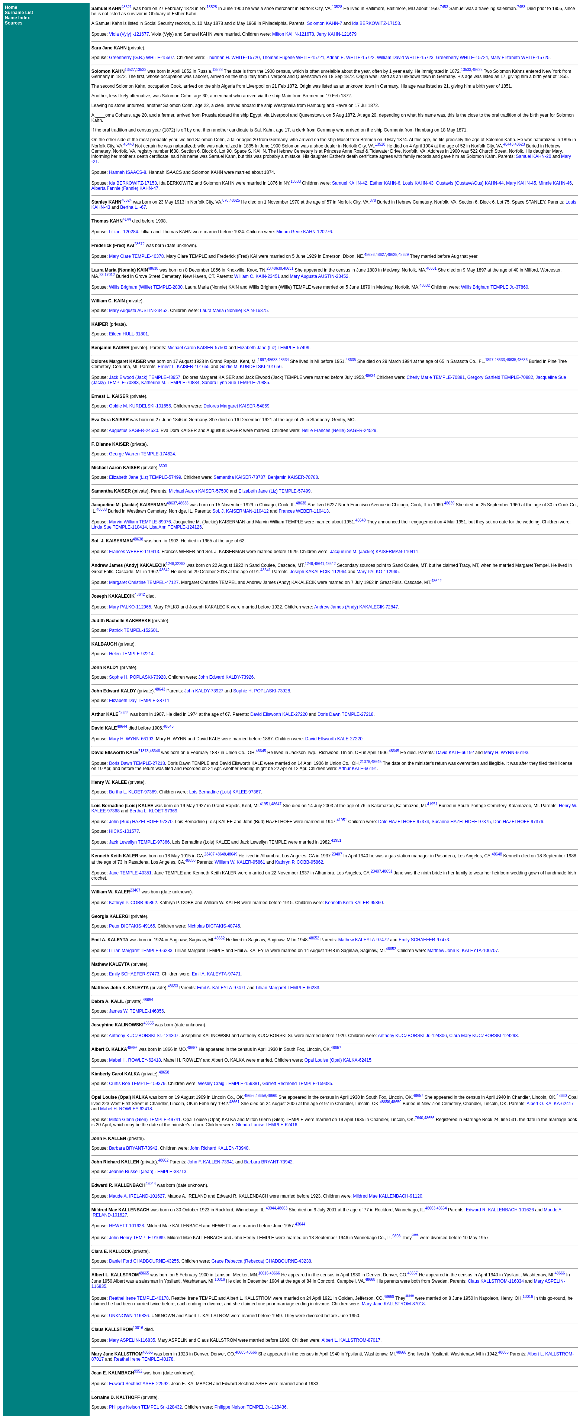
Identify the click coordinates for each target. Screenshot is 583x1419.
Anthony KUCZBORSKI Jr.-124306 (412, 1035)
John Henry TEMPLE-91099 (137, 1237)
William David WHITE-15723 (405, 57)
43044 (150, 1184)
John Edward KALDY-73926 (226, 677)
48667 (413, 1273)
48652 (220, 938)
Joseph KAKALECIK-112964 (318, 571)
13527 (130, 70)
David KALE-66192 (455, 752)
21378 (143, 751)
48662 (163, 1160)
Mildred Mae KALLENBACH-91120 (387, 1196)
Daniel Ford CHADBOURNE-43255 (144, 1261)
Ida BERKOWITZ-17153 (376, 23)
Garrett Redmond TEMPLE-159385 (297, 1083)
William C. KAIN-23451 (257, 276)
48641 (319, 564)
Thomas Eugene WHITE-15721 (293, 57)
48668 (370, 1279)
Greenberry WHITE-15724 (462, 57)
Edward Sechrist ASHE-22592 (138, 1383)
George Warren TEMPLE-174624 (142, 454)
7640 (419, 1118)
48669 (389, 1297)
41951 (265, 804)
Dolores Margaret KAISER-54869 (236, 406)
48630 (153, 268)
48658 (164, 1072)
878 (225, 200)
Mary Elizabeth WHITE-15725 (520, 57)
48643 (160, 689)
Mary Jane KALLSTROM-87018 (393, 1303)
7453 (444, 7)
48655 (149, 1023)
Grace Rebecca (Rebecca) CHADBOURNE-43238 (261, 1261)
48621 (126, 7)
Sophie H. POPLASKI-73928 (137, 677)
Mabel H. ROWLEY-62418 (135, 1060)
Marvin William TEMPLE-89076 (140, 522)
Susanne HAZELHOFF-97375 (461, 821)
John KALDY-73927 (203, 691)
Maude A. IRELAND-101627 (137, 1196)
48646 (154, 751)
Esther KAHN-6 (385, 183)
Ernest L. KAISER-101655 (183, 366)
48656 (132, 1048)
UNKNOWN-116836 (129, 1315)
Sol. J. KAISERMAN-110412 (240, 511)
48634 (283, 360)
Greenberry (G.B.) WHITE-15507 (141, 57)
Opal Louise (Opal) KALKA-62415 (338, 1060)
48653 (173, 986)
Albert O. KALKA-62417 (550, 1103)
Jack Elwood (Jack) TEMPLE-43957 (144, 377)
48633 (272, 360)
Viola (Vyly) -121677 (129, 34)
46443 (128, 144)
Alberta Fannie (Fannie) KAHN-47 (124, 188)
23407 (209, 854)
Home (11, 7)
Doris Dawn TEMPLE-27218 (346, 714)
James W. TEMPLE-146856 (136, 1011)
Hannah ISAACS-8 (127, 172)
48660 (272, 1096)
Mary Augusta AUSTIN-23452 (319, 276)
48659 (260, 1096)
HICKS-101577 (124, 831)
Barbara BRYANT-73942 (133, 1148)
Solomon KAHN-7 (324, 23)
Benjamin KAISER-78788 (293, 477)
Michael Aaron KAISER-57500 (198, 347)
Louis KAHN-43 (418, 183)
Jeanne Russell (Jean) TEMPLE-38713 (147, 1171)
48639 (449, 503)
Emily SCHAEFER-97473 (424, 939)
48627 (381, 255)
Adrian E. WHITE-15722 (350, 57)
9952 (138, 1371)
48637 (172, 503)
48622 (477, 70)
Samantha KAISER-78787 (239, 477)
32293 (180, 564)
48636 (522, 360)
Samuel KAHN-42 (349, 183)
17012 (109, 275)
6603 (163, 466)
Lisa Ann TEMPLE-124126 (175, 527)
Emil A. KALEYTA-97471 (216, 974)
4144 (127, 219)
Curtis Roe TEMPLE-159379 (137, 1083)
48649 (232, 854)
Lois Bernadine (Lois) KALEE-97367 (225, 792)
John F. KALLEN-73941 (210, 1162)
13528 (212, 7)
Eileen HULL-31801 (128, 334)
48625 (234, 200)
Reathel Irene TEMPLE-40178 (139, 1298)
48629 (403, 255)
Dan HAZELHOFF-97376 (518, 821)
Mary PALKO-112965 (378, 571)
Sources (13, 23)
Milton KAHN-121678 (293, 34)
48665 (144, 1273)
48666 (275, 1273)
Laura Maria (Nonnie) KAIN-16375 (234, 310)
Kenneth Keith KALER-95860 (354, 902)
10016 (263, 1273)
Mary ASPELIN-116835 (132, 1340)
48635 (351, 360)
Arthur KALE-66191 (357, 768)
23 (269, 268)
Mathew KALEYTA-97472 (363, 939)
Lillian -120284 (123, 231)
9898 (396, 1236)
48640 (360, 520)
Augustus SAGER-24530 (133, 430)
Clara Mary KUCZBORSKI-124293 (483, 1035)
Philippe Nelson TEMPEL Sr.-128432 (145, 1407)
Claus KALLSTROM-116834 (496, 1281)
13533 (141, 70)
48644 (123, 713)
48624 (126, 200)
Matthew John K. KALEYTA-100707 (462, 950)
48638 (183, 503)
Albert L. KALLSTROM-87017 (351, 1340)
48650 (190, 860)
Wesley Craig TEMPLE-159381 (229, 1083)
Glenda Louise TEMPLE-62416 (266, 1124)
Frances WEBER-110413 (303, 511)
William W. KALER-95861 (240, 862)
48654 (148, 1000)
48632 (424, 285)
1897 (262, 360)
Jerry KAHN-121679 (336, 34)
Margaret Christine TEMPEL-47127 (143, 582)
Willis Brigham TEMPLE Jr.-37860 (494, 287)
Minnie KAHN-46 (555, 183)
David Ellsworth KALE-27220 (278, 714)
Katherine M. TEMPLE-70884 (170, 382)
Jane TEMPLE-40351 (130, 873)
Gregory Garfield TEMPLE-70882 (500, 377)
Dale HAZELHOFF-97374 (403, 821)
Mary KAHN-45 (521, 183)
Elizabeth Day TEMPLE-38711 (139, 700)
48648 (221, 854)
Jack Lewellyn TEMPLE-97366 (139, 842)
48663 (282, 1208)
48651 (387, 871)
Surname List (19, 12)
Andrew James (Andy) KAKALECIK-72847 (356, 607)
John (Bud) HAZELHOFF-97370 (141, 821)
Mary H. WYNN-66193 (131, 738)
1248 (170, 564)
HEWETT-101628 (126, 1225)
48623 (520, 144)
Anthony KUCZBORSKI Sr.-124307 (143, 1035)
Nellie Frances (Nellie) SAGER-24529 (339, 430)
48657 (192, 1048)
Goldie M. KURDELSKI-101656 (250, 366)
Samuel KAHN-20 (533, 156)
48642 (330, 564)
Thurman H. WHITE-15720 (233, 57)
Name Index (17, 17)
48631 (288, 268)
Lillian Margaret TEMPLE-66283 (141, 950)
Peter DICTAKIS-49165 (132, 926)
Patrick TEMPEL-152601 (133, 630)
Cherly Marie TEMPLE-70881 (436, 377)
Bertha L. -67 (133, 207)
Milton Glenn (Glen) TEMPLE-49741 (145, 1119)
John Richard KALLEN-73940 (219, 1148)
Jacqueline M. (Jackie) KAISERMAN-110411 (374, 551)
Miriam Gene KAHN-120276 (304, 231)
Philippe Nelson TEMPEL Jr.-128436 (251, 1407)
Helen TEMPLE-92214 (131, 653)
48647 (276, 804)
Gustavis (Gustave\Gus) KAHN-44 (470, 183)
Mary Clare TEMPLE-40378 (136, 256)
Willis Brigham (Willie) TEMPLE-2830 (146, 287)
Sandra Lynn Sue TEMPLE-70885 (235, 382)
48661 (234, 1102)
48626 (369, 255)
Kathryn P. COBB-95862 (299, 862)
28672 (139, 244)
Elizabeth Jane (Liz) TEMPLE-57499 (273, 347)
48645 (168, 726)
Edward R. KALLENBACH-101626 (500, 1209)
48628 (392, 255)
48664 (442, 1208)
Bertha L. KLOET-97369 (133, 792)
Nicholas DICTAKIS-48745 (213, 926)
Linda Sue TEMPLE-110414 (119, 527)
